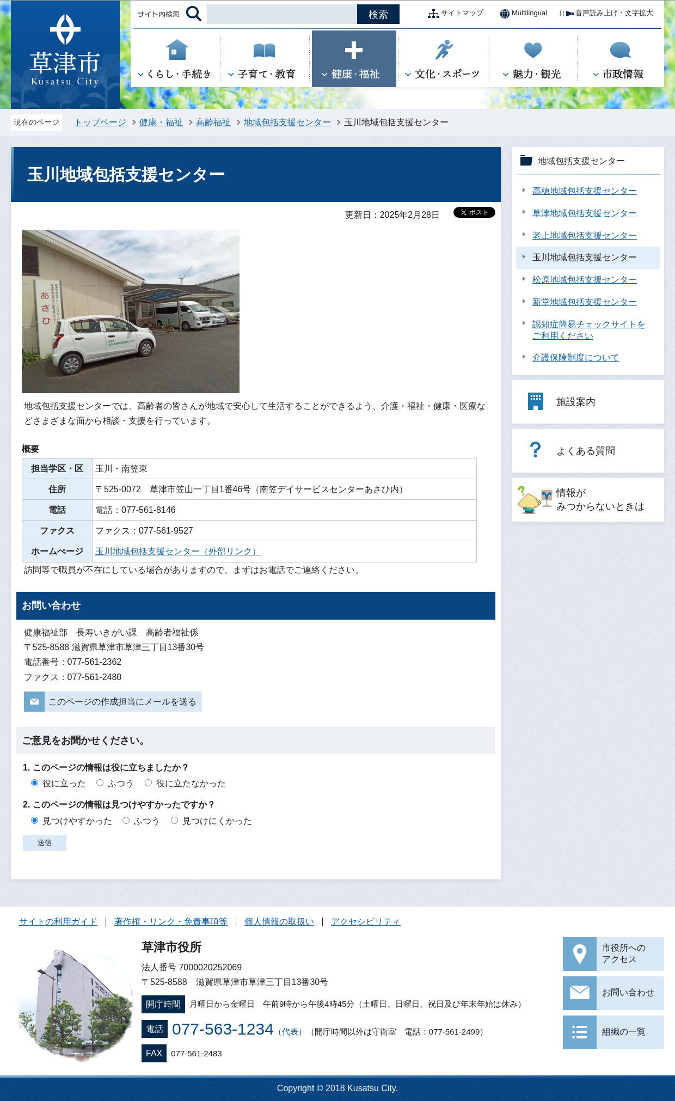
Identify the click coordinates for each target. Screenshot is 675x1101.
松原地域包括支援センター (584, 279)
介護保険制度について (575, 357)
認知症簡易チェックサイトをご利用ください (589, 330)
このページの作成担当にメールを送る (122, 701)
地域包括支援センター (287, 122)
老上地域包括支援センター (584, 235)
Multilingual (520, 13)
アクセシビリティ (366, 921)
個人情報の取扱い (279, 921)
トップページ (100, 122)
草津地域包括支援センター (584, 213)
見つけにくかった (217, 820)
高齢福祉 (213, 122)
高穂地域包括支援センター (584, 190)
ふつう (121, 783)
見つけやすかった (77, 820)
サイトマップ (453, 13)
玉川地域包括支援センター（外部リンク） (178, 551)
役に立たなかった (191, 783)
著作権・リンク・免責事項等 (171, 921)
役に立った (64, 783)
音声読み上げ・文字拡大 (605, 13)
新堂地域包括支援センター (584, 302)
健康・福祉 (161, 122)
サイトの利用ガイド (58, 921)
